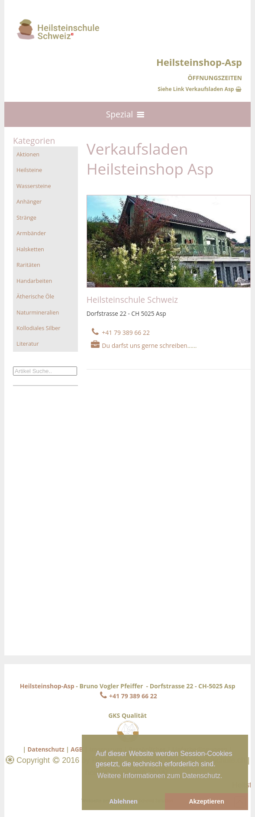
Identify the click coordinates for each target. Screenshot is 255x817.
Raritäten (28, 265)
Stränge (26, 217)
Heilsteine (29, 170)
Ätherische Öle (35, 296)
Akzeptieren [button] (206, 801)
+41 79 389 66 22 (127, 696)
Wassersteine (33, 186)
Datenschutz (45, 749)
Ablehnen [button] (123, 801)
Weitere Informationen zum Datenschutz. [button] (160, 775)
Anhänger (29, 201)
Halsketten (30, 249)
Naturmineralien (37, 312)
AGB (77, 749)
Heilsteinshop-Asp (47, 686)
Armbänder (31, 233)
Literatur (27, 343)
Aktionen (27, 154)
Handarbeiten (34, 281)
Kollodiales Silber (38, 328)
